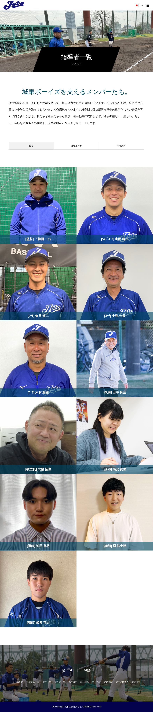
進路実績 (108, 682)
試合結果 (84, 682)
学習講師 (121, 146)
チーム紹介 (18, 682)
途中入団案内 (122, 682)
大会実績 (96, 682)
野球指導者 (76, 146)
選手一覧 (47, 682)
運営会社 (136, 682)
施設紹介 (72, 682)
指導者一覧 (59, 682)
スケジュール (33, 682)
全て (31, 146)
